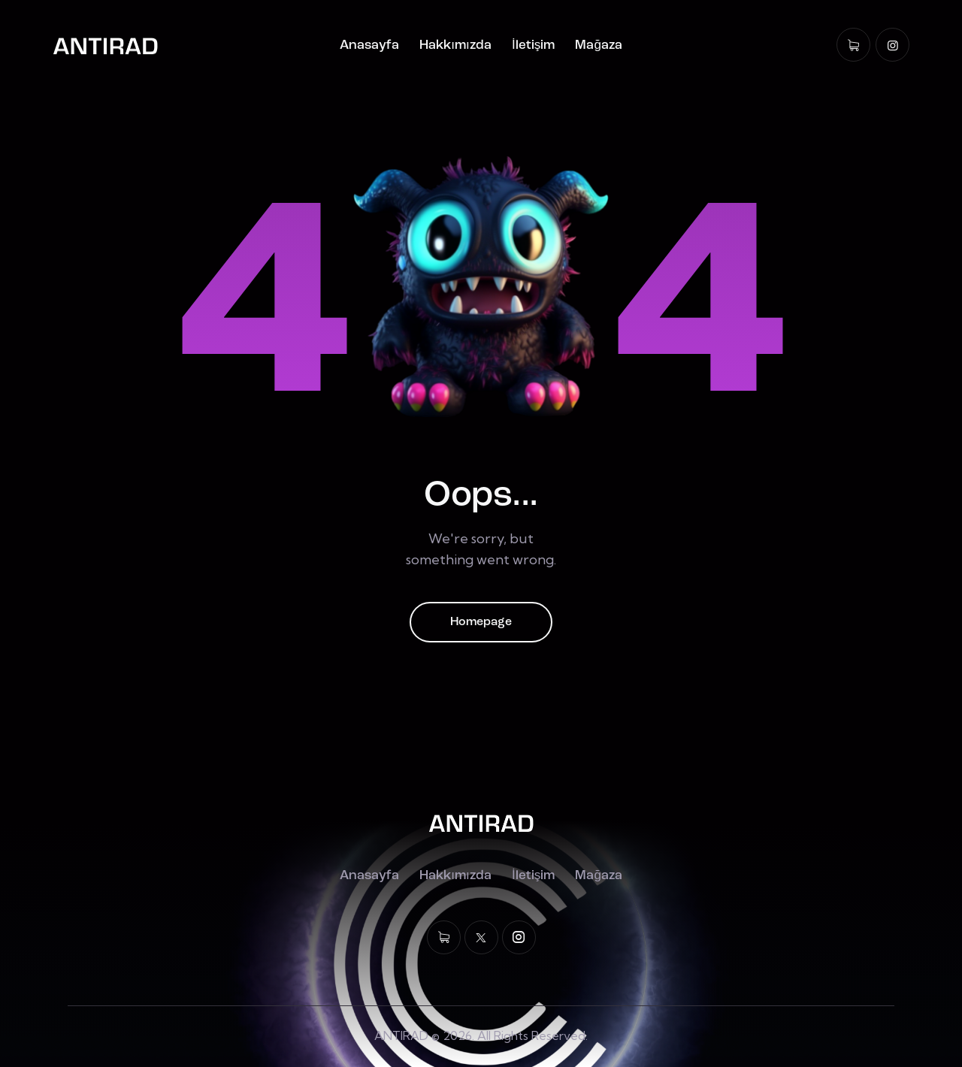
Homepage (481, 622)
